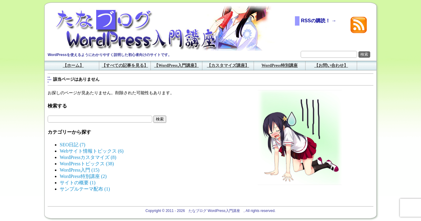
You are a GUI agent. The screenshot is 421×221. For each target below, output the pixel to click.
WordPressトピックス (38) (87, 163)
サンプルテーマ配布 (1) (85, 188)
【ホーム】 (73, 65)
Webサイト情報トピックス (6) (92, 151)
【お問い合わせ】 (331, 65)
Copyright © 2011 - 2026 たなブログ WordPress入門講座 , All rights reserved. (210, 211)
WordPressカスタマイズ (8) (88, 157)
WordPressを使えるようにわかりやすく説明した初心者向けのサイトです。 (110, 55)
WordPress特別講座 (279, 65)
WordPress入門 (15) (80, 170)
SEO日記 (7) (72, 144)
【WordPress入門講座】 (176, 65)
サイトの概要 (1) (78, 182)
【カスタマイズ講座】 (228, 65)
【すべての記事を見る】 (125, 65)
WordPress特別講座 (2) (83, 176)
